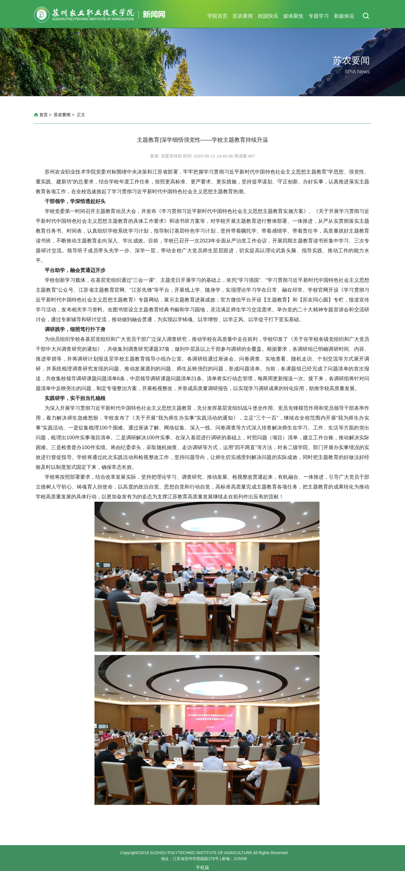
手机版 (202, 867)
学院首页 (217, 16)
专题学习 (319, 16)
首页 (43, 114)
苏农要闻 (243, 16)
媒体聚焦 (293, 16)
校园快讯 (268, 16)
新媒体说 (344, 16)
